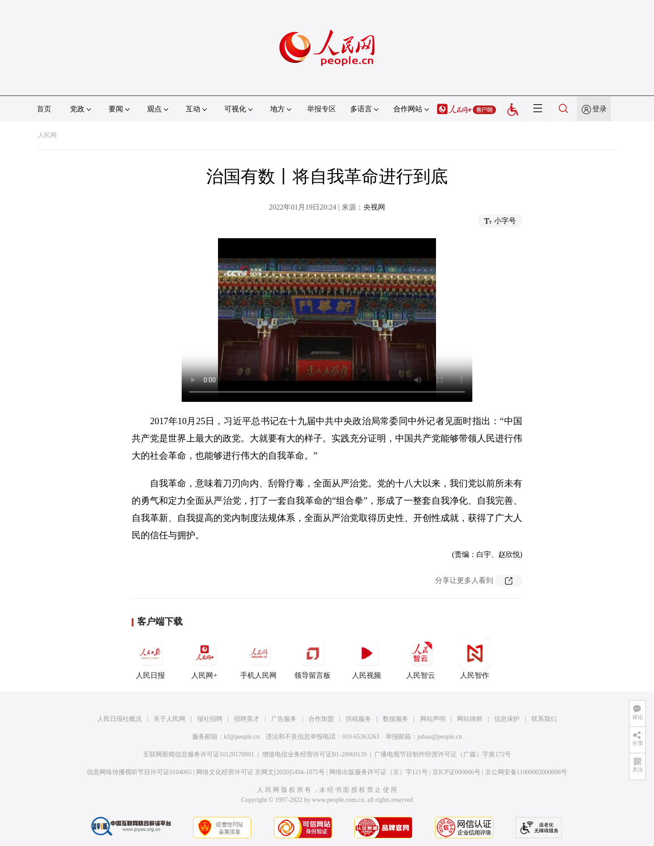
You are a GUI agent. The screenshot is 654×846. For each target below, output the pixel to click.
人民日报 (150, 658)
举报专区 (321, 109)
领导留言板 (312, 658)
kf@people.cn (242, 736)
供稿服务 (358, 719)
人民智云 (420, 658)
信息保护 (507, 719)
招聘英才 (246, 719)
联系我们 (544, 719)
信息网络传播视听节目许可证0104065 (139, 772)
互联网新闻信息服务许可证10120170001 (198, 754)
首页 (44, 109)
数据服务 (395, 719)
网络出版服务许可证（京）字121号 (378, 772)
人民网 (47, 135)
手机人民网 (258, 658)
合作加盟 (321, 719)
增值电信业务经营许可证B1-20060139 (314, 754)
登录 (599, 109)
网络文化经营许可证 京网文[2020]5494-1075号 (260, 772)
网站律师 (469, 719)
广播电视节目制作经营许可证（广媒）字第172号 (442, 754)
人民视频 (366, 658)
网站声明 (433, 719)
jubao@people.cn (439, 736)
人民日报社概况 (119, 719)
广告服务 (284, 719)
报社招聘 (210, 719)
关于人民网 (169, 719)
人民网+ (204, 658)
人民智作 (474, 658)
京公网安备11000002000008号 (526, 772)
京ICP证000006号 (456, 772)
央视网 (374, 207)
